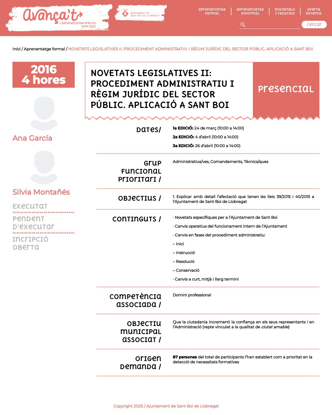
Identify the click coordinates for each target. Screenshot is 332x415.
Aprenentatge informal (250, 11)
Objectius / (139, 198)
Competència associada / (135, 300)
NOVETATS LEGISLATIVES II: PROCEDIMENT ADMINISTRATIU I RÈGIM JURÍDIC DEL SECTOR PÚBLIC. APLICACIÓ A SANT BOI (190, 48)
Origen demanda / (140, 363)
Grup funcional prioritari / (139, 171)
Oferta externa (314, 11)
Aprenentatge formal (212, 11)
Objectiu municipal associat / (140, 331)
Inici (16, 48)
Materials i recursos (285, 11)
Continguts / (136, 219)
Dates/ (148, 130)
